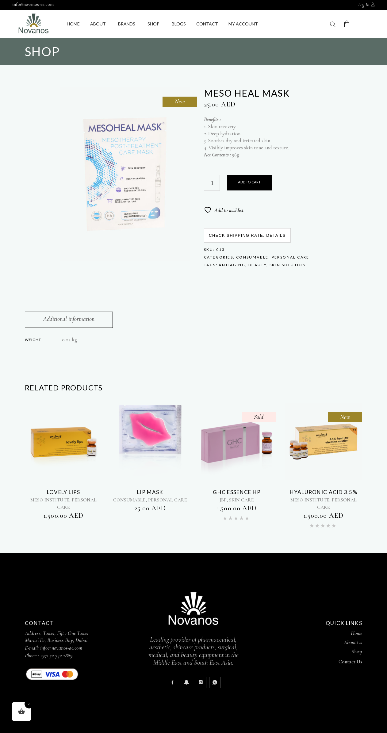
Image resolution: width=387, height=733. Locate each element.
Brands (126, 23)
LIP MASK (150, 492)
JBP (223, 500)
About (98, 23)
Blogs (179, 23)
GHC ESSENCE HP (237, 492)
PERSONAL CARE (290, 257)
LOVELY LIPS (63, 492)
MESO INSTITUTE (49, 500)
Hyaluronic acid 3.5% (324, 492)
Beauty (257, 265)
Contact (207, 23)
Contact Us (350, 661)
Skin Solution (288, 265)
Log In (363, 5)
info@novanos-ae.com (33, 4)
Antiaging (232, 265)
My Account (243, 23)
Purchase (249, 182)
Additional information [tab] (68, 319)
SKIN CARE (241, 500)
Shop (153, 23)
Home (73, 23)
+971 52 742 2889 (56, 655)
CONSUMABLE (252, 257)
